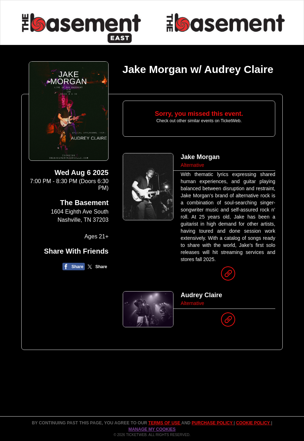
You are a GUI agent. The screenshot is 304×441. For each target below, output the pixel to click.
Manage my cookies (152, 429)
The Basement (84, 203)
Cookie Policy (253, 422)
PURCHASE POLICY (212, 422)
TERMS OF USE (164, 422)
